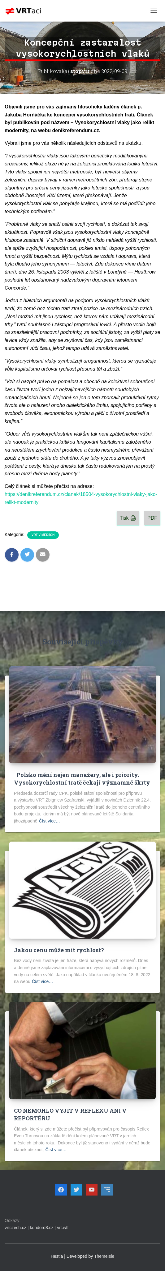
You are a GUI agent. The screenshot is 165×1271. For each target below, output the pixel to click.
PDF (152, 518)
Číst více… (49, 820)
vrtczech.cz (15, 1227)
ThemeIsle (104, 1256)
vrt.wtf (62, 1227)
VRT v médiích (43, 535)
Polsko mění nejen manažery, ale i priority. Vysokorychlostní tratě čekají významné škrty (82, 778)
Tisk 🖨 (128, 518)
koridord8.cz (41, 1227)
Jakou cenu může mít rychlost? (59, 950)
